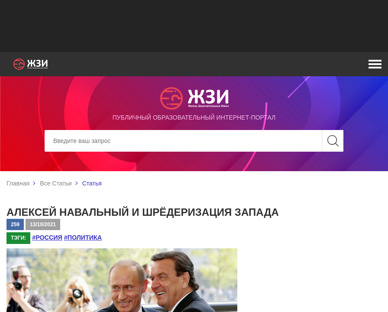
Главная (17, 183)
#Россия (46, 237)
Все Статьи (55, 183)
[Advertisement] (194, 26)
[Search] (194, 141)
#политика (81, 237)
